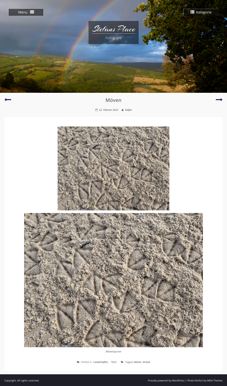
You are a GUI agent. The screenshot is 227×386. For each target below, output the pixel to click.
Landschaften (100, 362)
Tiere (113, 362)
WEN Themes (215, 380)
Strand (146, 362)
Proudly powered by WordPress (166, 380)
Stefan (128, 109)
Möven (137, 362)
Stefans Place (113, 28)
